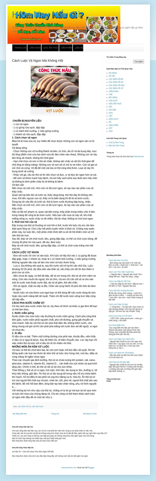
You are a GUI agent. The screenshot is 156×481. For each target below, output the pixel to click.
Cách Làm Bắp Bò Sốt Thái (119, 281)
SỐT (110, 128)
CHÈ (110, 94)
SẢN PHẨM (113, 125)
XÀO (110, 131)
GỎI (110, 107)
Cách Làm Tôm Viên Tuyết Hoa (121, 272)
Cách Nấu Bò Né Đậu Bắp (119, 362)
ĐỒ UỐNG (113, 97)
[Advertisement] (125, 205)
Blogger (91, 468)
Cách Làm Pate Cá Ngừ (118, 304)
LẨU (110, 116)
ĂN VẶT (112, 76)
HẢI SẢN (112, 110)
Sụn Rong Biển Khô (116, 325)
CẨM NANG (113, 91)
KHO (111, 113)
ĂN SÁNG (113, 73)
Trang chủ (20, 48)
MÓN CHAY (113, 119)
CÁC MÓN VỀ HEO (116, 85)
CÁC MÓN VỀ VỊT (24, 406)
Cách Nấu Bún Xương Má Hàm (121, 291)
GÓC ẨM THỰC (37, 406)
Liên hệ (79, 48)
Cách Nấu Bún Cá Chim (118, 260)
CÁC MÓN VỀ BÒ (116, 79)
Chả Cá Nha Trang (116, 142)
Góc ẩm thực (51, 48)
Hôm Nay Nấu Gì (46, 14)
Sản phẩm (66, 48)
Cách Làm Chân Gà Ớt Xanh (120, 316)
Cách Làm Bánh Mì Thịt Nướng (121, 353)
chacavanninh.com (68, 468)
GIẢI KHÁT (113, 101)
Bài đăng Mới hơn (20, 414)
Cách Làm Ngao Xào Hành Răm (122, 339)
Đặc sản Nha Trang (116, 145)
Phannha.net (138, 156)
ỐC (110, 122)
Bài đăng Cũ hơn (90, 414)
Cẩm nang (35, 48)
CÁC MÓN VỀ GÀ (116, 82)
